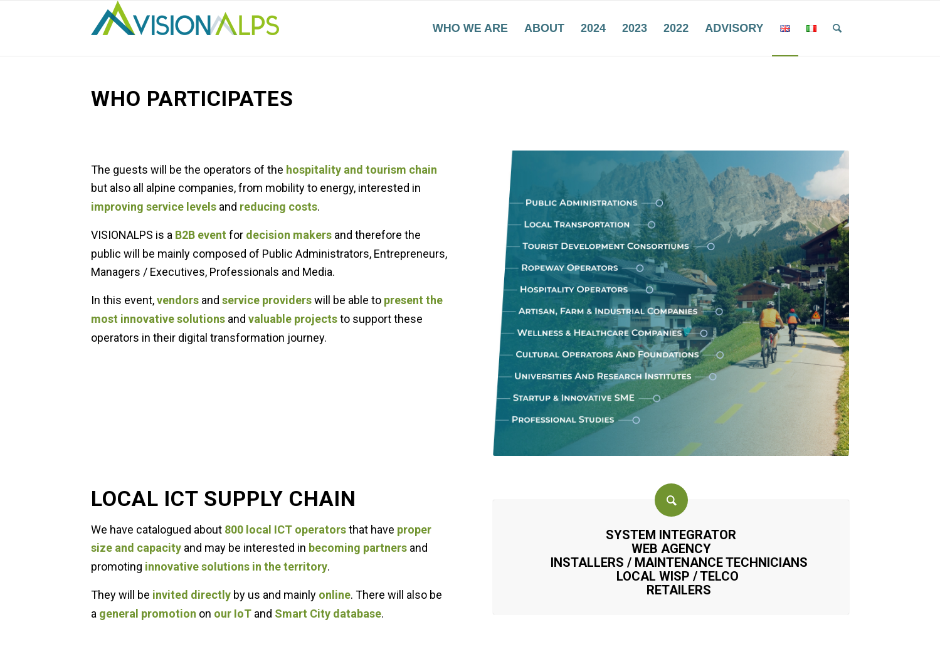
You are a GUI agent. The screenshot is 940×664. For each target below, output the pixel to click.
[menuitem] (470, 28)
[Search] (837, 28)
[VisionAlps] (185, 28)
